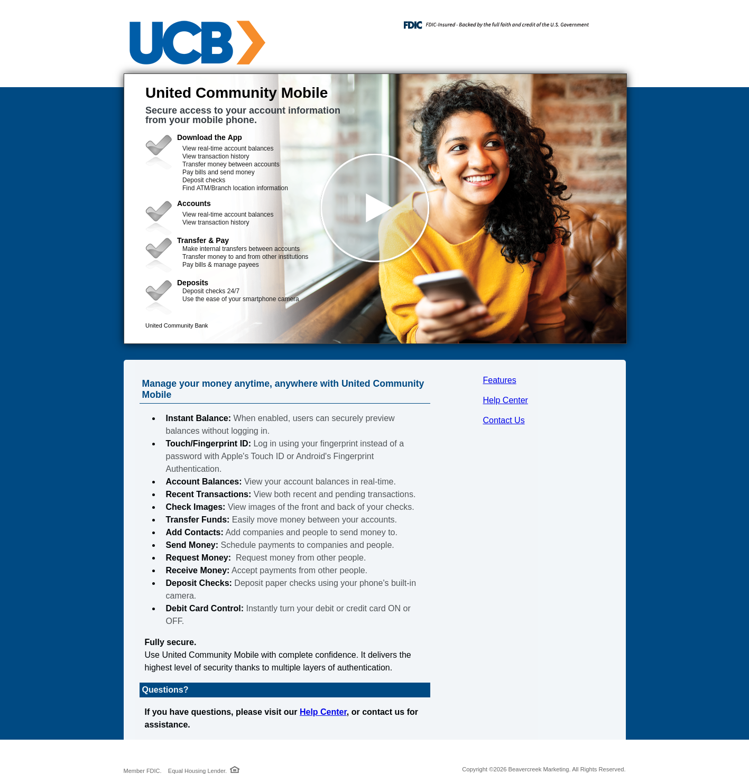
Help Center (505, 400)
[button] (375, 208)
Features (499, 380)
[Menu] (610, 21)
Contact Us (504, 420)
